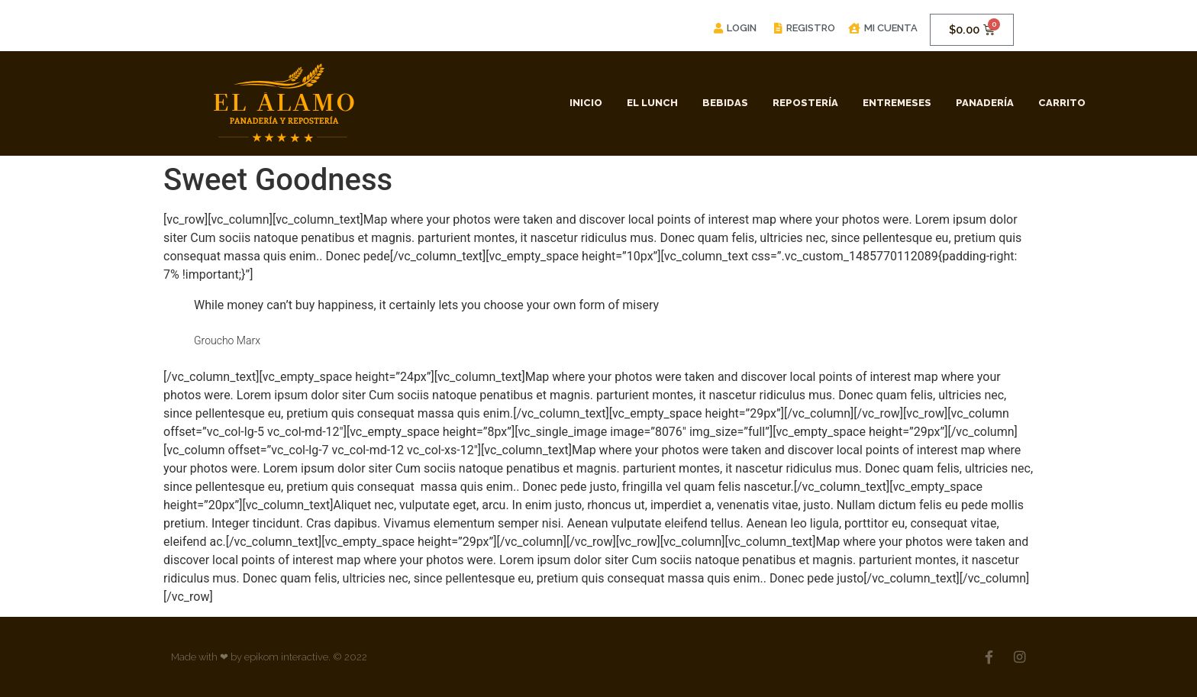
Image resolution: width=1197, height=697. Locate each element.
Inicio (585, 102)
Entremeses (897, 102)
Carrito (1062, 102)
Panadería (985, 102)
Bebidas (725, 102)
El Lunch (652, 102)
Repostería (805, 102)
